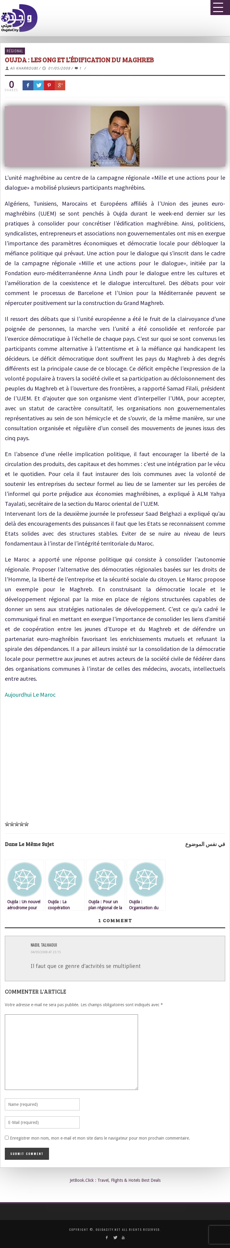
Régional (15, 50)
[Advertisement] (113, 770)
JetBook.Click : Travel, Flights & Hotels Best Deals (115, 1180)
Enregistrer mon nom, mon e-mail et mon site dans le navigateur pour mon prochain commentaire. (100, 1138)
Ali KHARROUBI (24, 68)
